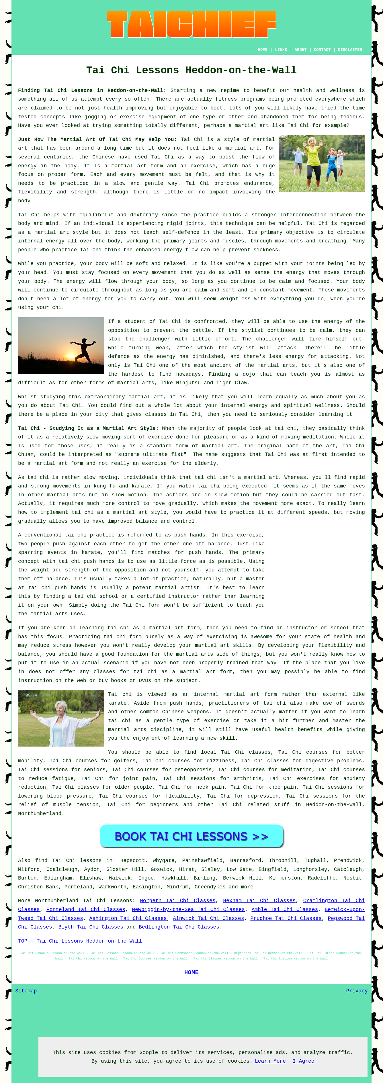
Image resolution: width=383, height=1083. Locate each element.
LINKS (281, 50)
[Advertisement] (317, 571)
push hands (190, 535)
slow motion (129, 495)
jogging (96, 117)
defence (119, 356)
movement (152, 174)
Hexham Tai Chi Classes (259, 901)
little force (177, 561)
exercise (203, 166)
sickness (265, 250)
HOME (263, 50)
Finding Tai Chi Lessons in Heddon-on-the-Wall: (92, 90)
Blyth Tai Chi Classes (90, 927)
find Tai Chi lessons (68, 860)
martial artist (177, 588)
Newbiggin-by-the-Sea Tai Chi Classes (188, 909)
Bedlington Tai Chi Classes (179, 927)
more (247, 887)
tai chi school (96, 596)
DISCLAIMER (350, 50)
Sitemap (26, 991)
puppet (262, 264)
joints (194, 223)
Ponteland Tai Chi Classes (85, 909)
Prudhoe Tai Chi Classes (285, 918)
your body (94, 264)
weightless (235, 299)
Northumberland (39, 813)
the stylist (245, 330)
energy (55, 241)
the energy (289, 272)
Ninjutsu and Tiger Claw (211, 383)
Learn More (270, 1061)
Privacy (357, 991)
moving (111, 437)
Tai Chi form (142, 605)
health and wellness (323, 90)
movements (67, 486)
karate (91, 552)
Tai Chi (298, 125)
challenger (271, 339)
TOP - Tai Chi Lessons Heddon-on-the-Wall (80, 941)
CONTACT (322, 50)
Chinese (103, 157)
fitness (226, 99)
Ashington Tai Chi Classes (128, 918)
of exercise (211, 721)
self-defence (181, 232)
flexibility (35, 192)
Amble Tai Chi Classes (284, 909)
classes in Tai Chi (173, 414)
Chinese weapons (185, 712)
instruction (35, 681)
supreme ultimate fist (150, 454)
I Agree (303, 1061)
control (129, 503)
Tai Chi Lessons (107, 901)
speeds (317, 512)
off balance (213, 544)
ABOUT (301, 50)
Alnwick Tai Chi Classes (208, 918)
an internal (200, 694)
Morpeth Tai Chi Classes (178, 901)
